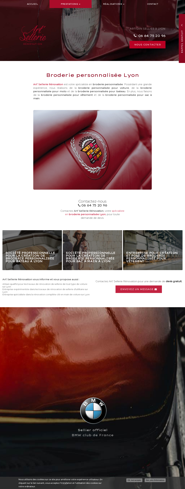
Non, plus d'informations (155, 480)
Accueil (32, 4)
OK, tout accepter (134, 480)
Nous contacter (147, 44)
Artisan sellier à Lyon (148, 28)
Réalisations (113, 4)
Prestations (70, 4)
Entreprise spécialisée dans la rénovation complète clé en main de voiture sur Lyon (46, 294)
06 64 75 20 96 (152, 36)
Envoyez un (138, 289)
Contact (152, 4)
